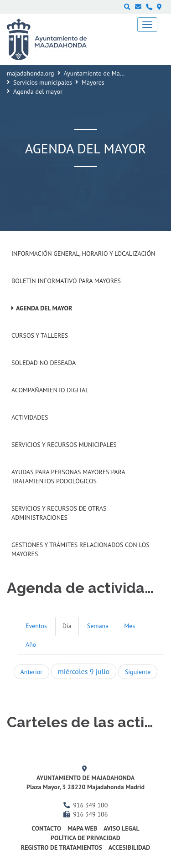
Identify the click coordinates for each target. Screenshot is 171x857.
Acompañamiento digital (49, 390)
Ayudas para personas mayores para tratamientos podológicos (68, 476)
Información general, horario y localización (83, 253)
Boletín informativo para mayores (66, 281)
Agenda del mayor (44, 308)
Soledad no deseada (43, 363)
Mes (129, 626)
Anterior (31, 672)
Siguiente (137, 672)
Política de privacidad (85, 838)
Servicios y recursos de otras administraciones (58, 513)
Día (67, 626)
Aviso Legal (122, 828)
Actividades (29, 417)
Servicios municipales (42, 82)
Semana (98, 626)
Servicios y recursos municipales (64, 445)
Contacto (46, 828)
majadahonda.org (30, 73)
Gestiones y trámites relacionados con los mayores (80, 549)
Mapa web (82, 828)
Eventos (36, 626)
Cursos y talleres (39, 335)
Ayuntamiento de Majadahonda (106, 73)
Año (31, 644)
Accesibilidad (129, 847)
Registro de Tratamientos (61, 847)
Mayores (93, 82)
